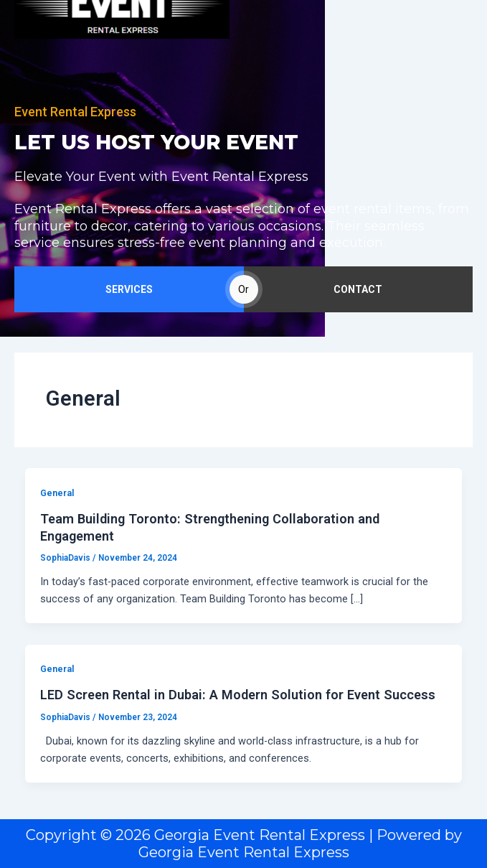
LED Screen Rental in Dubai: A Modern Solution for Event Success (237, 694)
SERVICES (129, 289)
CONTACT (358, 289)
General (57, 492)
